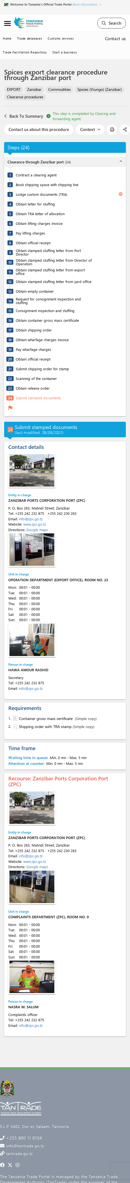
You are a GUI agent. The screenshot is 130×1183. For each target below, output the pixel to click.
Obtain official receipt (33, 243)
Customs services (61, 38)
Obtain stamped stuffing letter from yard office (53, 281)
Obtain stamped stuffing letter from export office (50, 271)
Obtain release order (33, 388)
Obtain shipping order (34, 330)
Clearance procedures (25, 96)
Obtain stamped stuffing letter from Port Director (48, 252)
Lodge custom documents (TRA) (41, 194)
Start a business (64, 52)
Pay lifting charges (30, 233)
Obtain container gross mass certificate (47, 320)
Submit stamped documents (38, 398)
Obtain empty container (35, 291)
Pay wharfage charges (33, 349)
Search (111, 23)
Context (90, 129)
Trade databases (29, 38)
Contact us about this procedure (39, 129)
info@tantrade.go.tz (24, 1145)
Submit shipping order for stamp (42, 369)
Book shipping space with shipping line (47, 184)
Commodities (59, 89)
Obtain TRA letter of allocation (40, 213)
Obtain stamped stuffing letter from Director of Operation (54, 262)
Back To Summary (23, 116)
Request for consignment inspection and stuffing (48, 300)
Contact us (115, 38)
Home (7, 38)
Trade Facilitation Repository (25, 52)
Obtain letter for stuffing (35, 204)
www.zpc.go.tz (34, 524)
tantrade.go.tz (19, 1153)
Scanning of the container (36, 378)
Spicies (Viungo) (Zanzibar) (99, 89)
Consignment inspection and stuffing (45, 310)
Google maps (37, 529)
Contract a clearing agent (36, 175)
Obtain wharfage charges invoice (42, 339)
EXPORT (14, 89)
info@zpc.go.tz (31, 518)
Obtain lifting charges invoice (39, 223)
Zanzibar (34, 89)
